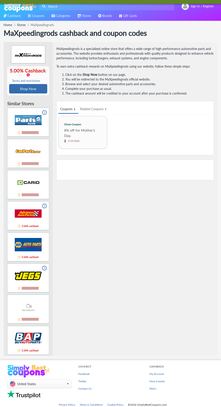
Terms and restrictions (26, 81)
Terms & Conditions (91, 405)
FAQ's (152, 389)
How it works (157, 381)
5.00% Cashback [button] (28, 75)
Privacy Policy (67, 405)
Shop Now (28, 89)
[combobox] (105, 6)
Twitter (82, 381)
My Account (156, 374)
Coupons (68, 109)
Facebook (84, 374)
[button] (39, 384)
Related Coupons (94, 109)
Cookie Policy (115, 405)
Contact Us (84, 389)
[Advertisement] (135, 170)
